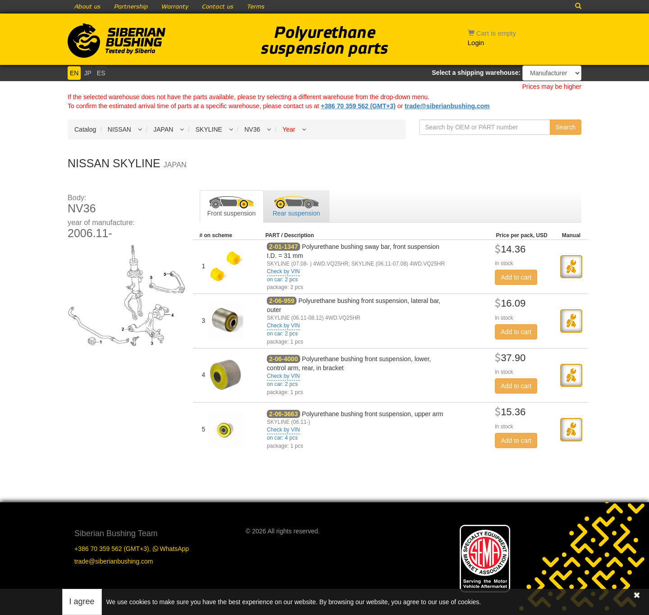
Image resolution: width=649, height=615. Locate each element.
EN (74, 73)
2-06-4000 (283, 359)
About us (87, 6)
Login (476, 42)
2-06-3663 (283, 414)
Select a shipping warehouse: (476, 72)
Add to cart (516, 277)
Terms (256, 6)
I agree (82, 601)
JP (87, 73)
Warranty (174, 6)
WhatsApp (171, 548)
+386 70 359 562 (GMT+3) (358, 106)
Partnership (131, 6)
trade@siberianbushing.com (447, 106)
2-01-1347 (283, 246)
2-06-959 (281, 300)
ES (101, 73)
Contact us (217, 6)
